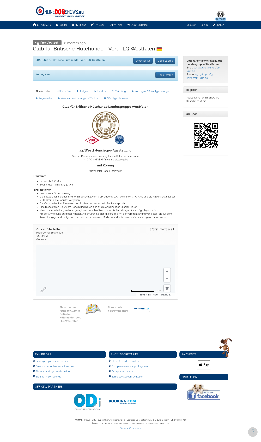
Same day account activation (127, 376)
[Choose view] (167, 288)
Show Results (143, 60)
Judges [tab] (82, 91)
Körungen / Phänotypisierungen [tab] (151, 91)
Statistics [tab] (100, 91)
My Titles (116, 25)
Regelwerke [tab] (44, 98)
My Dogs (98, 24)
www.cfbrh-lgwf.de (197, 78)
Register (191, 25)
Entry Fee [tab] (64, 91)
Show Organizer (138, 25)
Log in (204, 25)
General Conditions (130, 428)
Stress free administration (125, 361)
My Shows (79, 25)
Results (61, 25)
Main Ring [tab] (119, 91)
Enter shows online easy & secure (55, 366)
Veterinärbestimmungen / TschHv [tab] (78, 98)
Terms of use (145, 295)
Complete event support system (130, 366)
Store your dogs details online (53, 371)
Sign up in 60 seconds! (49, 376)
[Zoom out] (167, 278)
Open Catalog (165, 60)
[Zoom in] (167, 271)
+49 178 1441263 (204, 74)
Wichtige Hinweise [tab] (116, 98)
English (219, 25)
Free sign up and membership (52, 361)
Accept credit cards (122, 371)
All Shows (42, 25)
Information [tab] (43, 91)
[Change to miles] (146, 291)
